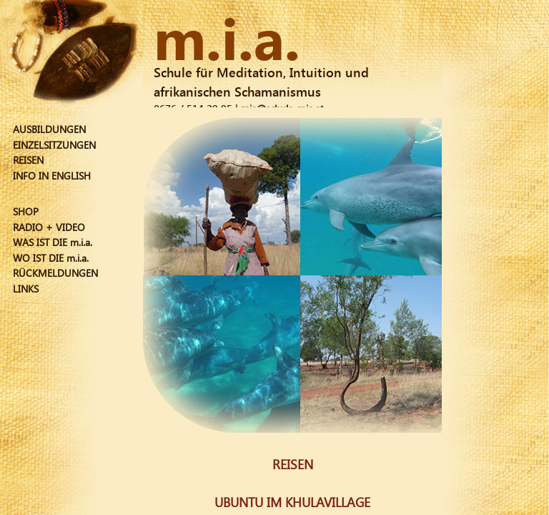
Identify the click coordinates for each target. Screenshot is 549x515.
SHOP (26, 211)
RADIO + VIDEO (49, 227)
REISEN (28, 160)
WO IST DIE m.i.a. (51, 258)
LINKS (26, 288)
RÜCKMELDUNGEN (55, 273)
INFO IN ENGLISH (52, 175)
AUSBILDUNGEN (49, 129)
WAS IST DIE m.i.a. (52, 242)
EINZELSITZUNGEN (54, 145)
